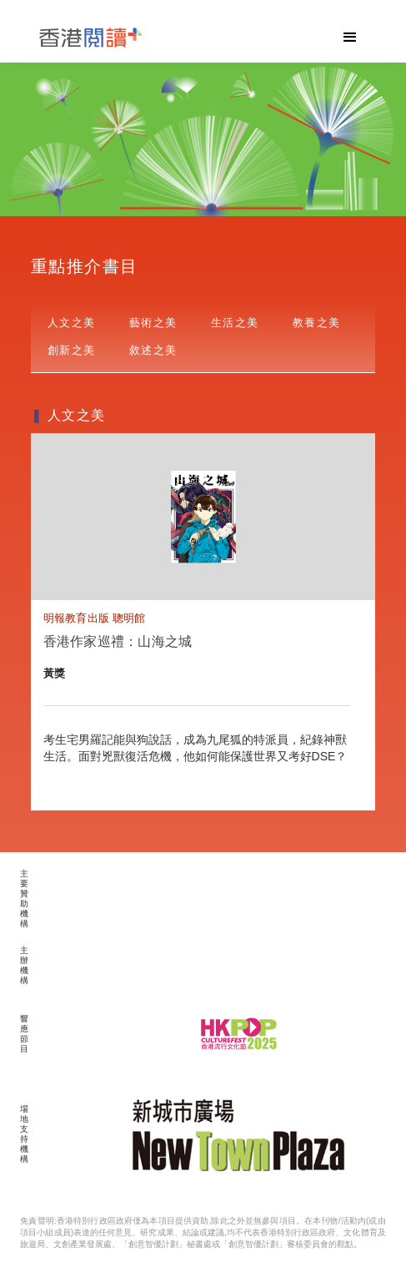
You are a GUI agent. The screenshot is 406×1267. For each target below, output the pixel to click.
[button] (350, 38)
